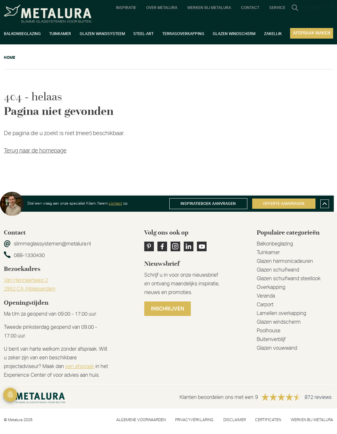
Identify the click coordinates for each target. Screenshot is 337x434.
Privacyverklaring (194, 420)
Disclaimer (234, 420)
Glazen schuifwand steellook (289, 278)
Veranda (266, 296)
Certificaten (268, 420)
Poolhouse (268, 330)
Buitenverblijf (271, 339)
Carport (265, 304)
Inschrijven (167, 308)
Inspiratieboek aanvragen (208, 204)
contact (115, 203)
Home (9, 58)
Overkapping (271, 287)
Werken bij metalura (312, 420)
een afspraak (79, 366)
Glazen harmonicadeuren (285, 261)
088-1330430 (29, 255)
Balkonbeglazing (275, 243)
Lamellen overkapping (281, 313)
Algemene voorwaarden (141, 420)
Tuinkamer (268, 252)
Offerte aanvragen (284, 204)
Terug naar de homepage (35, 151)
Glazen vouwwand (277, 348)
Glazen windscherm (279, 322)
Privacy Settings (10, 395)
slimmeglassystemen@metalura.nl (52, 243)
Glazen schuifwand (278, 269)
